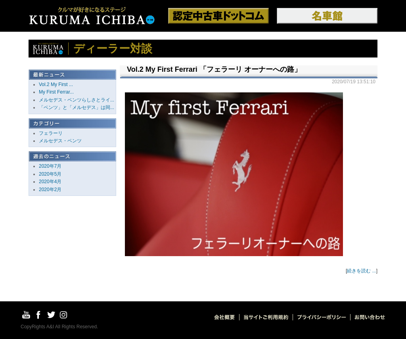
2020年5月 (50, 174)
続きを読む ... (361, 271)
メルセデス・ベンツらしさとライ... (76, 100)
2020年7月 (50, 166)
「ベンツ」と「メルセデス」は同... (76, 107)
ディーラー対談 (112, 48)
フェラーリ (51, 133)
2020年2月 (50, 189)
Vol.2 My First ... (56, 84)
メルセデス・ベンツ (60, 141)
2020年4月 (50, 181)
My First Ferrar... (56, 92)
